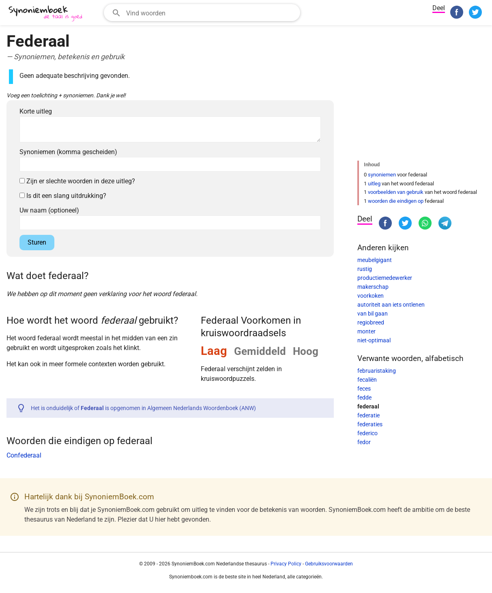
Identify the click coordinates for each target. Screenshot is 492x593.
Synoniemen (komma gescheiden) (68, 152)
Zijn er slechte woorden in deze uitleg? (77, 181)
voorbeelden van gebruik (395, 192)
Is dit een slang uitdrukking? (62, 196)
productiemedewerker (384, 278)
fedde (364, 397)
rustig (364, 269)
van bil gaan (372, 313)
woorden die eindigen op (395, 201)
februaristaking (376, 370)
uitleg (374, 183)
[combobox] (202, 12)
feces (364, 388)
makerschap (373, 287)
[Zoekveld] (210, 12)
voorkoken (370, 295)
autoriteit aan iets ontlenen (391, 304)
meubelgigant (374, 260)
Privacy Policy (286, 564)
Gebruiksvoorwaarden (329, 564)
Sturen (37, 242)
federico (367, 433)
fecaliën (367, 379)
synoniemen (382, 175)
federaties (369, 424)
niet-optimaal (374, 340)
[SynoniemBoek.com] (47, 13)
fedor (364, 442)
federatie (368, 415)
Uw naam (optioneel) (49, 210)
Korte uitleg (35, 111)
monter (366, 331)
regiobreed (370, 322)
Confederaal (23, 455)
